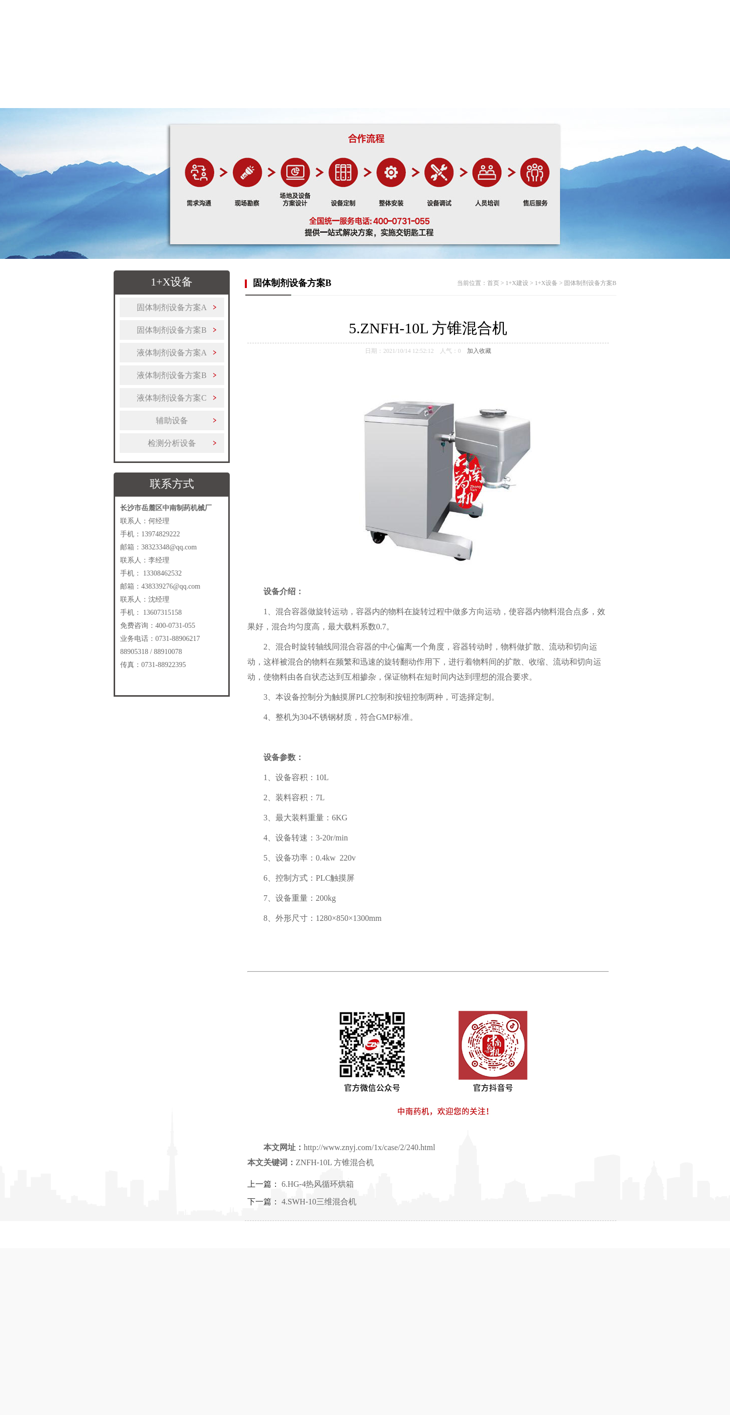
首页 (95, 104)
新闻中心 (538, 104)
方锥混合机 (354, 1162)
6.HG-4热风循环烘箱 (318, 1184)
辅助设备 (172, 420)
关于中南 (158, 104)
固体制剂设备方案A (172, 307)
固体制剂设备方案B (172, 330)
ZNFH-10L (314, 1162)
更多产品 (412, 104)
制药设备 (222, 104)
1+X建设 (285, 104)
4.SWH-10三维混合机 (319, 1201)
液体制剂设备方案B (172, 375)
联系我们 (602, 104)
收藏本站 (617, 13)
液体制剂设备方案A (172, 352)
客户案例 (475, 104)
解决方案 (348, 104)
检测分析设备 (172, 443)
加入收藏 (479, 350)
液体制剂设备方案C (172, 398)
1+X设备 (546, 283)
